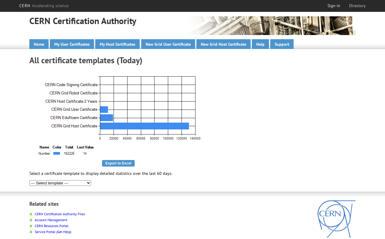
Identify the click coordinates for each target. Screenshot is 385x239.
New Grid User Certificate (168, 44)
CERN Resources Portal (49, 226)
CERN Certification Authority (82, 20)
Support (282, 44)
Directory (357, 5)
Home (39, 44)
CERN (44, 5)
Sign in (333, 5)
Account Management (48, 220)
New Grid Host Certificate (223, 44)
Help (260, 44)
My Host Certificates (117, 44)
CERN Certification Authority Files (57, 214)
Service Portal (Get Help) (50, 231)
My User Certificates (72, 44)
